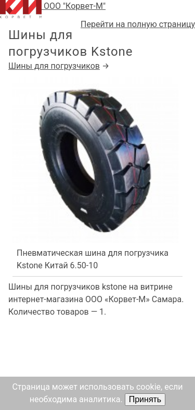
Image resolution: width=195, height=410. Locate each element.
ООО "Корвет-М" (53, 9)
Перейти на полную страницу (138, 24)
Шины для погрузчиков (54, 66)
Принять (145, 399)
